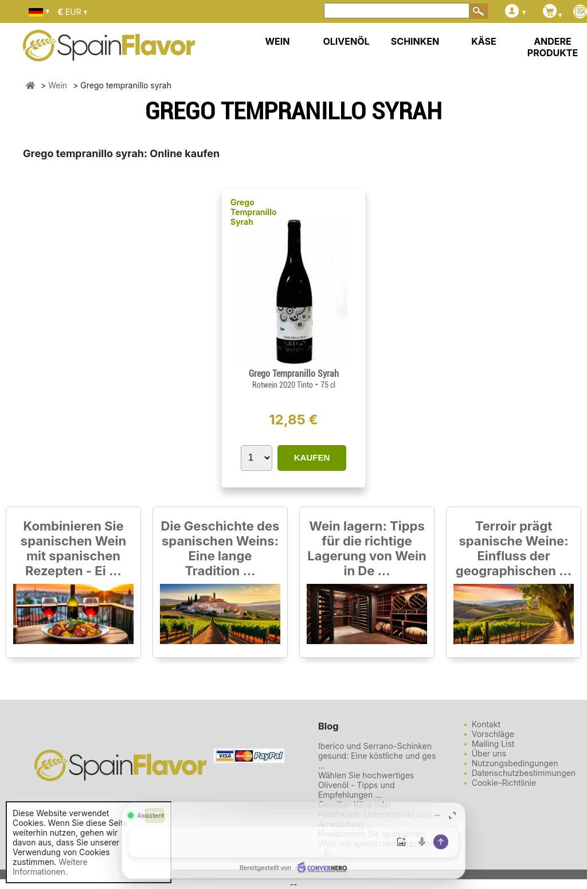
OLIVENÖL (346, 41)
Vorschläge (493, 734)
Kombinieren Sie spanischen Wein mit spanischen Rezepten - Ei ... (73, 548)
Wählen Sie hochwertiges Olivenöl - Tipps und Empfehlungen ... (366, 785)
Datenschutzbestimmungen (524, 773)
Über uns (489, 753)
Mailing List (493, 743)
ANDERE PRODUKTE (552, 47)
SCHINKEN (415, 41)
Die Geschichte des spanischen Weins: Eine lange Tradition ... (220, 548)
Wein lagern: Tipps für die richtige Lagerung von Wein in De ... (366, 548)
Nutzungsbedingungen (515, 763)
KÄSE (483, 41)
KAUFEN (312, 457)
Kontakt (486, 724)
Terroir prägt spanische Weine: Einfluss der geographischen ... (514, 548)
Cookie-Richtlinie (504, 782)
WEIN (277, 41)
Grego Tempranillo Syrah (253, 212)
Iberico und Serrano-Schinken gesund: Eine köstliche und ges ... (377, 755)
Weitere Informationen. (50, 866)
